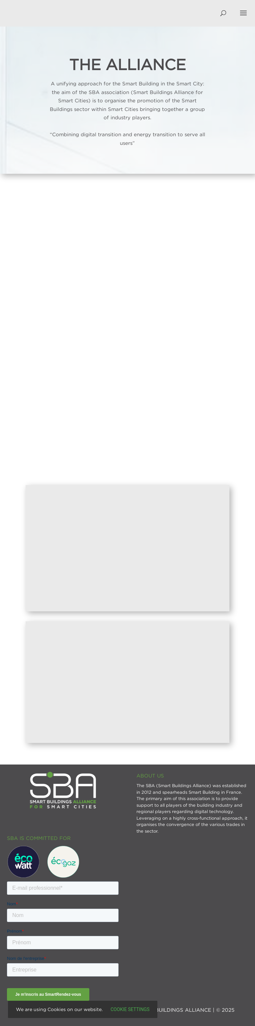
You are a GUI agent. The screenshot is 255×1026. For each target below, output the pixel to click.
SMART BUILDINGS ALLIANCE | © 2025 (184, 1009)
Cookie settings (130, 1009)
